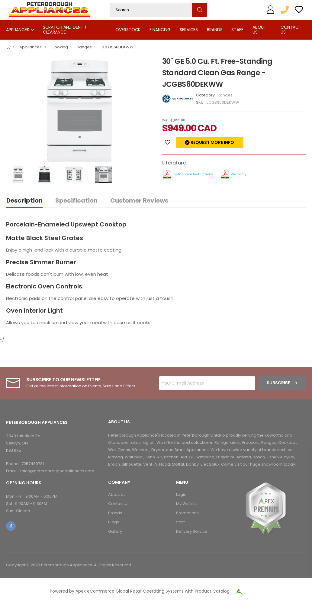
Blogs (113, 522)
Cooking (59, 47)
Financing (160, 30)
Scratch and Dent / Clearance (65, 29)
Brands (214, 30)
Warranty (238, 174)
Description (24, 200)
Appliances (17, 30)
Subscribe (278, 383)
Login (181, 494)
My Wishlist (186, 503)
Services (189, 30)
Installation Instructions (193, 174)
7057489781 (32, 464)
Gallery (115, 531)
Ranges (84, 47)
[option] (79, 110)
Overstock (127, 30)
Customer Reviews (139, 200)
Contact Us (291, 29)
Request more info (212, 142)
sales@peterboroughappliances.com (56, 471)
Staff (237, 30)
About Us (259, 29)
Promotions (187, 513)
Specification (76, 200)
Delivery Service (191, 531)
